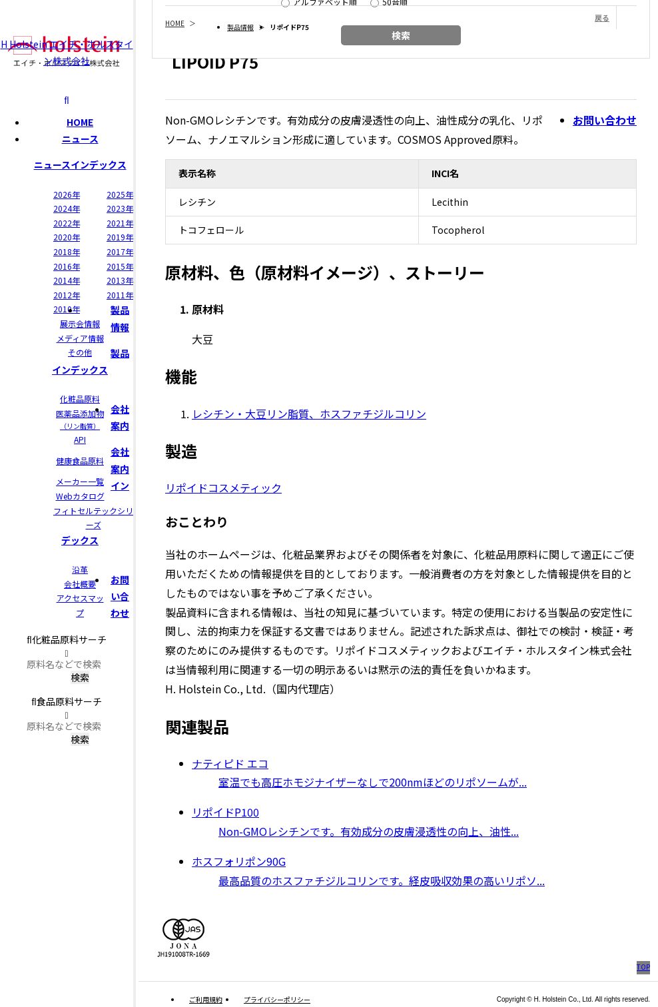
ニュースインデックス (80, 164)
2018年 (66, 251)
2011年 (120, 294)
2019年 (120, 236)
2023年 (120, 208)
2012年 (66, 294)
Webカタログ (80, 496)
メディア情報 (80, 338)
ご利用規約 (205, 999)
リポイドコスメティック (223, 488)
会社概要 (80, 583)
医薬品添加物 (80, 420)
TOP (643, 967)
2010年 (66, 308)
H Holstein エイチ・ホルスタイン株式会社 (67, 52)
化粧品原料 (80, 398)
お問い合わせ (120, 596)
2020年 (66, 236)
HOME (80, 122)
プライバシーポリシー (277, 999)
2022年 (66, 222)
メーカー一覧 (80, 481)
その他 (80, 352)
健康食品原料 (80, 460)
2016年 (66, 266)
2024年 (66, 208)
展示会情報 (80, 323)
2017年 (120, 251)
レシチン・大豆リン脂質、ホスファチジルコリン (309, 414)
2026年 (66, 194)
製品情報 (240, 27)
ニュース (80, 138)
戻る (602, 17)
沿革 (80, 569)
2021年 (120, 222)
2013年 (120, 280)
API (80, 439)
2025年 (120, 194)
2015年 (120, 266)
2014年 (66, 280)
